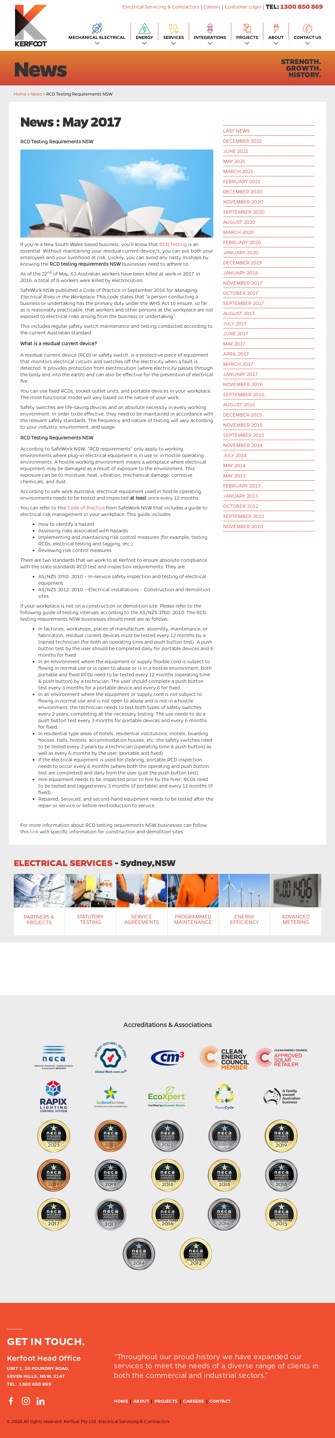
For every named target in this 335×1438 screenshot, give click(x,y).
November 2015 (243, 424)
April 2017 (236, 353)
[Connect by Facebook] (11, 1401)
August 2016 (239, 404)
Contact (220, 1401)
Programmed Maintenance (193, 919)
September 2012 (243, 516)
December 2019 (242, 262)
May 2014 (234, 465)
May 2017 (234, 343)
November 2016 (243, 384)
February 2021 (241, 181)
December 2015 (242, 414)
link (34, 831)
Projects (166, 1401)
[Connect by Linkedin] (40, 1401)
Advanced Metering (296, 919)
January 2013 (240, 495)
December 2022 (242, 140)
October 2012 (240, 506)
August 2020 (239, 222)
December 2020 (242, 191)
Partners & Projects (39, 920)
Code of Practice (86, 507)
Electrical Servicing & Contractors (161, 6)
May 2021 (234, 161)
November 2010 (243, 526)
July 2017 (234, 323)
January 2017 (240, 374)
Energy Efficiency (244, 919)
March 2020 (238, 232)
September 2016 (243, 394)
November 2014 (242, 445)
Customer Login (243, 6)
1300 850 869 (301, 6)
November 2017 (242, 282)
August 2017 (239, 313)
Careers (211, 6)
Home (20, 94)
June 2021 (235, 151)
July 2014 (235, 455)
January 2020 (240, 252)
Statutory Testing (90, 919)
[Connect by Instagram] (26, 1401)
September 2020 (244, 211)
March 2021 (238, 171)
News (36, 94)
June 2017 (235, 333)
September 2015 (243, 435)
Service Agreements (141, 919)
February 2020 (242, 242)
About (141, 1401)
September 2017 (243, 303)
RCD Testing (173, 244)
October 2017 (240, 293)
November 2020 (243, 201)
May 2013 (234, 475)
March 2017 (238, 364)
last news (236, 130)
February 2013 (241, 485)
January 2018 (240, 272)
